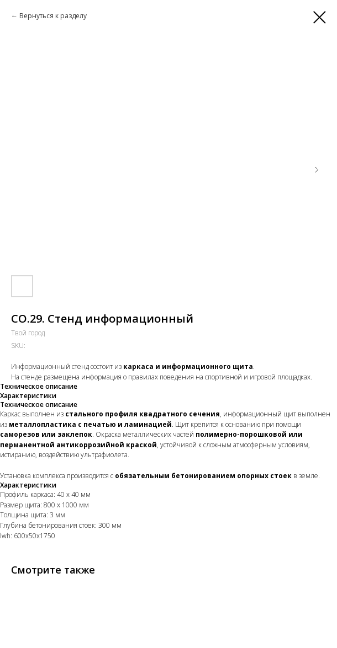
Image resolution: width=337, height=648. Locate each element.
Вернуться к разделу (53, 15)
